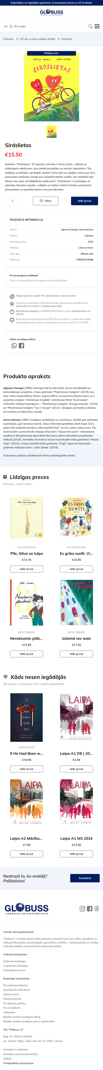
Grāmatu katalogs (14, 961)
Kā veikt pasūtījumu (15, 985)
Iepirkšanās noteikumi (16, 989)
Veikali (7, 1058)
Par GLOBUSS (12, 1007)
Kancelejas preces (14, 970)
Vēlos (46, 201)
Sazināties (85, 878)
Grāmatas (8, 39)
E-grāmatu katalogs (15, 965)
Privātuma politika (14, 1003)
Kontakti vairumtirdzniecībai (20, 1054)
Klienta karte (11, 994)
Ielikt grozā (84, 200)
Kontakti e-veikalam (15, 1049)
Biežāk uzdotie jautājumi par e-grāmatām (29, 1021)
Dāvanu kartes (12, 998)
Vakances (9, 1012)
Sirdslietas (66, 39)
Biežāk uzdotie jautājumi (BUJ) (21, 1016)
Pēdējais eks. (51, 53)
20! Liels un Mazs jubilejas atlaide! (37, 39)
